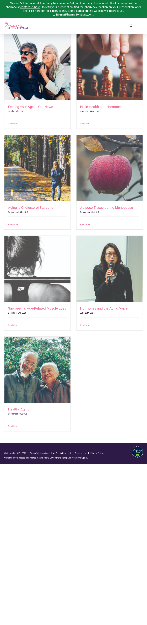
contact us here (30, 7)
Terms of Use (80, 453)
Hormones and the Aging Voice (104, 308)
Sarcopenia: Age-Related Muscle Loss (37, 308)
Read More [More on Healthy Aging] (13, 426)
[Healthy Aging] (37, 370)
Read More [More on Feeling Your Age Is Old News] (13, 123)
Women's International (40, 453)
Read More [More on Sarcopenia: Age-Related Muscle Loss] (13, 325)
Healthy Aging (18, 409)
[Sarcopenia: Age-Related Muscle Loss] (37, 269)
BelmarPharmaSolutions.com (74, 14)
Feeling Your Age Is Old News (30, 107)
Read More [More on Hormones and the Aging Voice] (85, 325)
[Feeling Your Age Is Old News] (37, 67)
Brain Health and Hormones (101, 107)
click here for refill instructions (47, 10)
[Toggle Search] (131, 25)
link (14, 458)
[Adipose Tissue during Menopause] (110, 168)
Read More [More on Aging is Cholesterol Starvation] (13, 224)
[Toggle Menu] (141, 26)
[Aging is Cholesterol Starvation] (37, 168)
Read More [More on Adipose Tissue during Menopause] (85, 224)
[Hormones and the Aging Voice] (110, 269)
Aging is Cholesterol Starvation (31, 208)
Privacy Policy (96, 453)
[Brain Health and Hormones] (110, 67)
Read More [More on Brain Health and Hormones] (85, 123)
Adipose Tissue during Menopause (106, 208)
